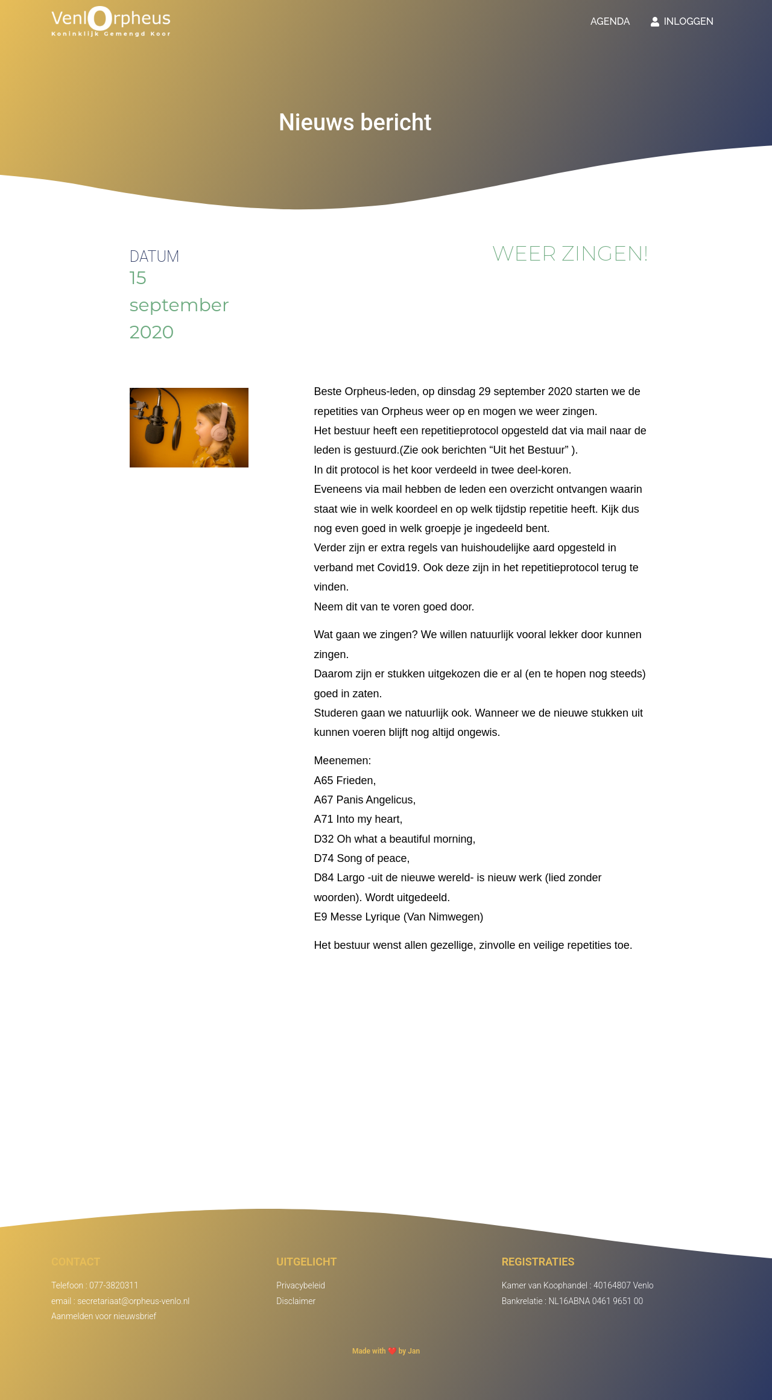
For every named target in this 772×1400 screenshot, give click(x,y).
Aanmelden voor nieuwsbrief (103, 1316)
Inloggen (682, 21)
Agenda (610, 21)
